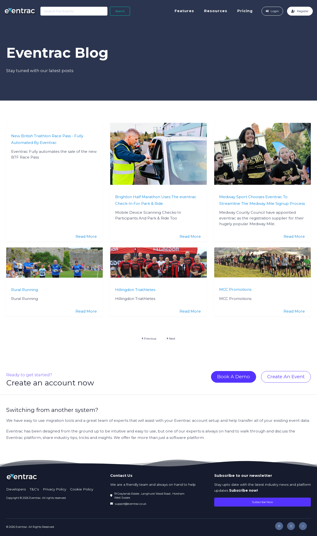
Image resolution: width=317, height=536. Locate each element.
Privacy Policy (54, 489)
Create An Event (286, 376)
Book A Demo (233, 376)
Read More (86, 236)
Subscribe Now (262, 502)
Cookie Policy (81, 489)
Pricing (245, 11)
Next (171, 338)
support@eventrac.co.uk (130, 504)
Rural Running (24, 289)
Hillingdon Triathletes (135, 289)
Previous (149, 338)
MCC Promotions (235, 289)
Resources (216, 11)
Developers (16, 489)
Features (185, 11)
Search (119, 11)
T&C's (34, 489)
